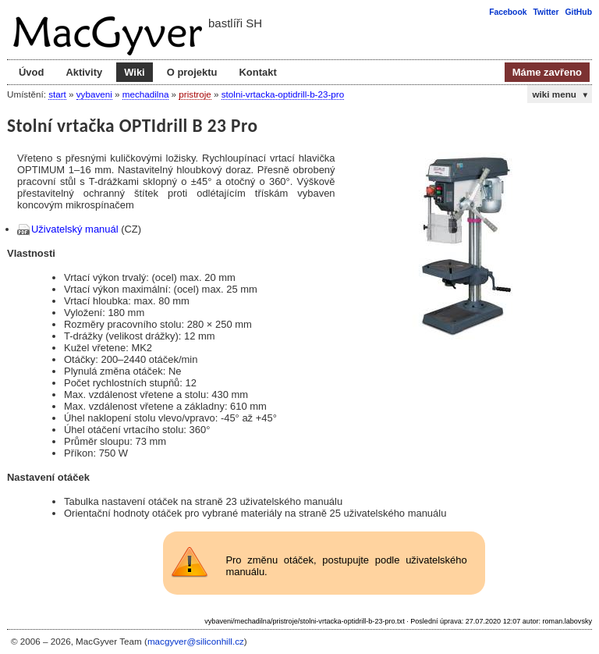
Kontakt (257, 72)
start (57, 94)
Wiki (134, 72)
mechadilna (145, 94)
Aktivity (84, 72)
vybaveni (94, 94)
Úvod (31, 72)
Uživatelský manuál (75, 229)
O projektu (192, 72)
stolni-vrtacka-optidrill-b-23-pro (283, 94)
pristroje (195, 94)
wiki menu (561, 94)
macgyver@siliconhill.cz (195, 641)
